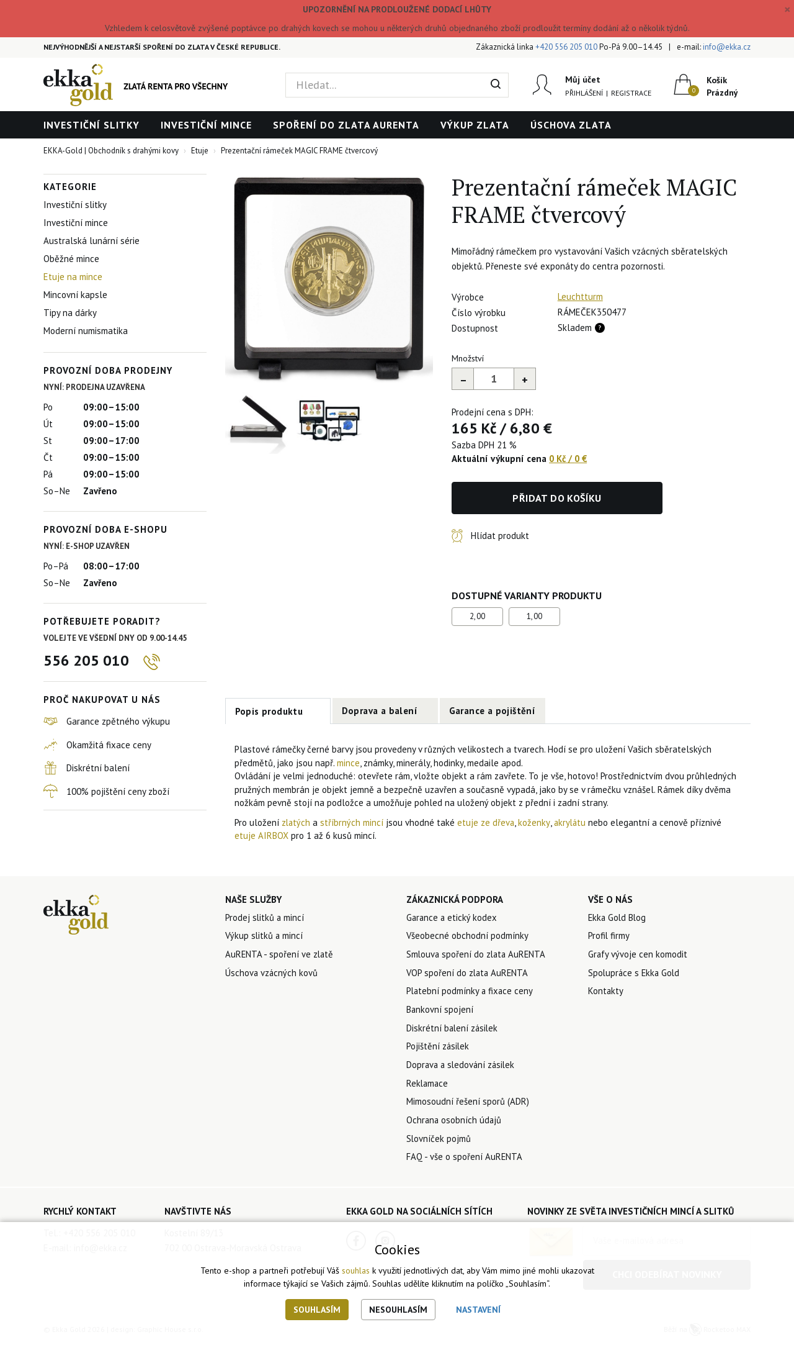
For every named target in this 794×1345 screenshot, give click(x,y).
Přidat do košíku (556, 498)
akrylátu (573, 822)
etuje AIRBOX (261, 835)
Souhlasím (317, 1309)
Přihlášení (584, 92)
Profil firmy (609, 936)
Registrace (631, 92)
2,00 (478, 616)
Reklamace (428, 1085)
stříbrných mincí (353, 822)
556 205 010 (86, 660)
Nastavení (478, 1309)
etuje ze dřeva (487, 822)
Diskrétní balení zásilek (453, 1029)
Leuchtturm (580, 296)
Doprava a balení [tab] (379, 711)
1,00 (535, 616)
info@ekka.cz (727, 47)
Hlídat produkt (500, 535)
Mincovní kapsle (75, 295)
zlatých (298, 822)
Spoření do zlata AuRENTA (346, 125)
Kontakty (606, 992)
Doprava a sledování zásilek (462, 1066)
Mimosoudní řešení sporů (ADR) (467, 1104)
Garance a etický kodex (452, 917)
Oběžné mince (71, 259)
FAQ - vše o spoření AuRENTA (464, 1160)
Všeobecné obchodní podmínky (467, 936)
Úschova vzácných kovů (272, 973)
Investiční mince (206, 125)
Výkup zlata (474, 125)
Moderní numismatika (85, 331)
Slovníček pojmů (438, 1141)
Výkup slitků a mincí (265, 936)
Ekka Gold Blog (618, 917)
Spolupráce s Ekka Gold (635, 973)
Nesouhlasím (398, 1309)
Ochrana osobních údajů (454, 1122)
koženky (535, 822)
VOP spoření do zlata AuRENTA (468, 973)
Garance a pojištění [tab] (492, 711)
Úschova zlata (571, 125)
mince (348, 763)
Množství (468, 358)
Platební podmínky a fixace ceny (470, 992)
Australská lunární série (91, 241)
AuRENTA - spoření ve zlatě (280, 955)
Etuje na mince (72, 277)
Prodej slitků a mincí (265, 917)
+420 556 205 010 (566, 47)
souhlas (356, 1271)
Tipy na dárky (70, 313)
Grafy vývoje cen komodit (638, 955)
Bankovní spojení (440, 1011)
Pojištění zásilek (438, 1048)
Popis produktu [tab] (269, 711)
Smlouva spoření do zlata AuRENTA (477, 955)
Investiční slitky (91, 125)
